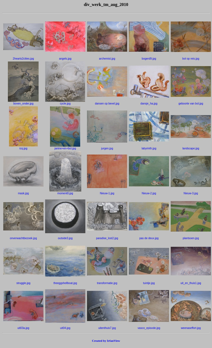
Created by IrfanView (106, 340)
